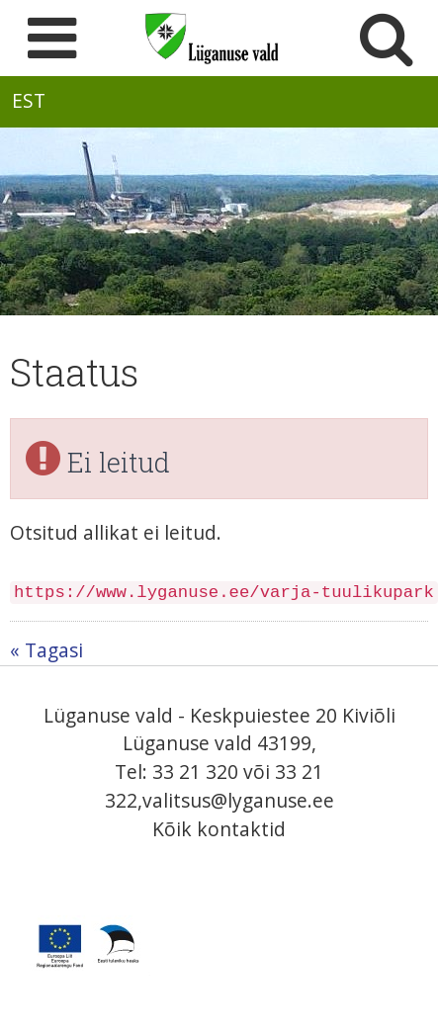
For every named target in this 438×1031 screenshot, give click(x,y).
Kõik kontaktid (219, 829)
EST (28, 100)
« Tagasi (46, 650)
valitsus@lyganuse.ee (238, 800)
